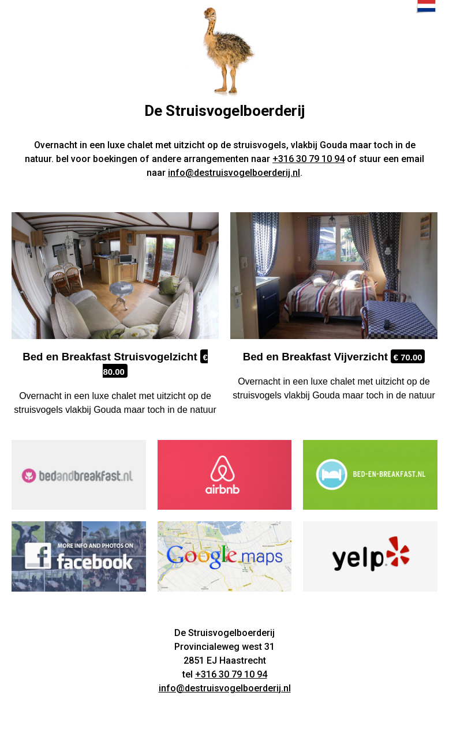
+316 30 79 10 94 (308, 158)
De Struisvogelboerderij (224, 111)
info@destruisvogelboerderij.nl (234, 172)
